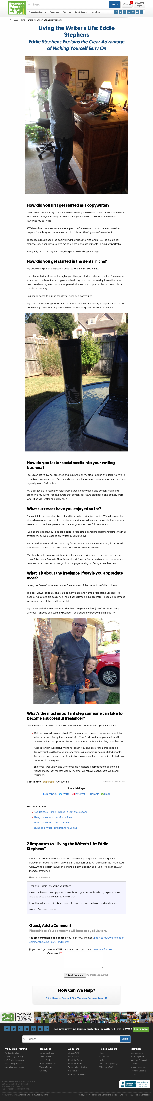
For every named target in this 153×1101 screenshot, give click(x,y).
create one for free (101, 949)
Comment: (54, 953)
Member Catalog (138, 1071)
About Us (67, 12)
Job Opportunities (138, 1067)
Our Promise (73, 1056)
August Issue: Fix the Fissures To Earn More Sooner (61, 812)
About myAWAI (137, 1056)
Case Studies (73, 1071)
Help (101, 1053)
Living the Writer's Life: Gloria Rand (52, 822)
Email (107, 794)
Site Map (124, 1095)
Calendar (135, 1063)
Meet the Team (75, 1063)
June (23, 20)
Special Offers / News (14, 1067)
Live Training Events (13, 1063)
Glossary (43, 1071)
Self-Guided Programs (14, 1060)
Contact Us (104, 1056)
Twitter (66, 794)
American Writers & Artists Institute (33, 1095)
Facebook (51, 794)
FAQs (101, 1060)
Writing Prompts (46, 1067)
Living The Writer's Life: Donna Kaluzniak (55, 828)
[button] (127, 5)
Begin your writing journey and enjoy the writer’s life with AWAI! (101, 1029)
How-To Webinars (47, 1063)
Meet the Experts (75, 1060)
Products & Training (37, 12)
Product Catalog (12, 1053)
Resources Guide (46, 1053)
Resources (54, 12)
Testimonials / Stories (77, 1067)
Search (115, 4)
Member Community (139, 1060)
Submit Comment (75, 975)
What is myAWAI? (106, 1067)
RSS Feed (134, 1095)
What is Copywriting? (108, 1063)
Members (96, 12)
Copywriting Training (14, 1056)
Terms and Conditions (101, 1095)
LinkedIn (94, 794)
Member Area (137, 1053)
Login (133, 1074)
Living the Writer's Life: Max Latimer (53, 817)
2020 (16, 20)
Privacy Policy (84, 1095)
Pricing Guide (45, 1060)
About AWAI (73, 1053)
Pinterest (80, 794)
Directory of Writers (77, 1074)
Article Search (45, 1056)
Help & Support (81, 12)
